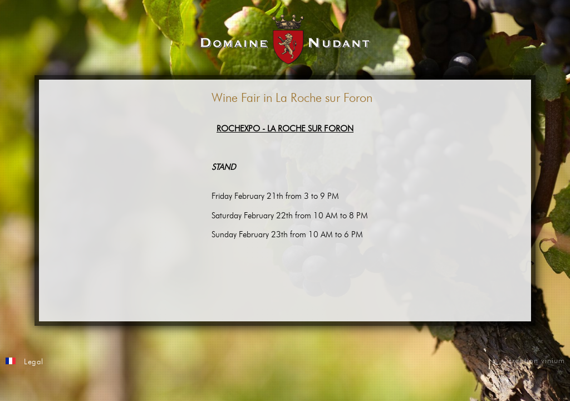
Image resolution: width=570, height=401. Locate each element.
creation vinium (536, 360)
